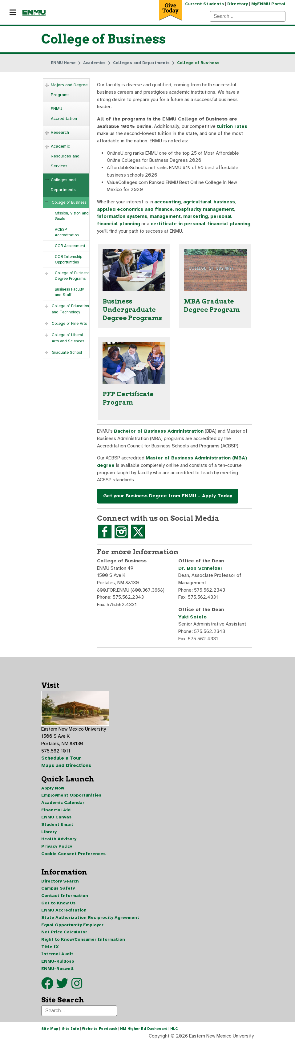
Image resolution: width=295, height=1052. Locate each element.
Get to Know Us (58, 910)
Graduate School (67, 352)
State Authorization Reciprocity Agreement (90, 925)
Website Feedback (99, 1038)
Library (49, 838)
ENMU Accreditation (64, 113)
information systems (122, 218)
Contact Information (64, 903)
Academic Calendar (62, 809)
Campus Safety (58, 896)
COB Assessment (70, 246)
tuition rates (233, 127)
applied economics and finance (135, 211)
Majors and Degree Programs (69, 90)
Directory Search (60, 888)
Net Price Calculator (64, 940)
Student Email (57, 831)
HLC (174, 1038)
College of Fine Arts (69, 323)
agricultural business (210, 204)
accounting (167, 204)
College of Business (69, 202)
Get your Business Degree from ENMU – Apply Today (167, 500)
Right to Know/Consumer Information (83, 947)
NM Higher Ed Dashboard (144, 1038)
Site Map (49, 1038)
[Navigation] (13, 12)
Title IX (50, 955)
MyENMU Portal (268, 3)
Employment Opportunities (71, 801)
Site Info (70, 1038)
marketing (196, 218)
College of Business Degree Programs (72, 276)
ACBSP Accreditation (67, 232)
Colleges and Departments (63, 185)
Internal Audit (57, 962)
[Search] (247, 16)
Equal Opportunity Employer (72, 933)
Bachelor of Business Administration (160, 434)
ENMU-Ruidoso (57, 969)
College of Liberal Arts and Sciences (68, 338)
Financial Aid (56, 816)
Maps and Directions (66, 772)
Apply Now (52, 794)
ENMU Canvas (56, 823)
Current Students (203, 3)
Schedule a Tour (61, 764)
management (166, 218)
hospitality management (206, 211)
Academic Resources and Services (65, 156)
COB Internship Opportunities (68, 260)
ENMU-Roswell (57, 977)
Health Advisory (58, 846)
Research (60, 132)
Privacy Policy (56, 853)
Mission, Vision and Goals (72, 216)
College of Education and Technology (70, 309)
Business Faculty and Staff (69, 292)
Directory (237, 3)
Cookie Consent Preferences (73, 860)
